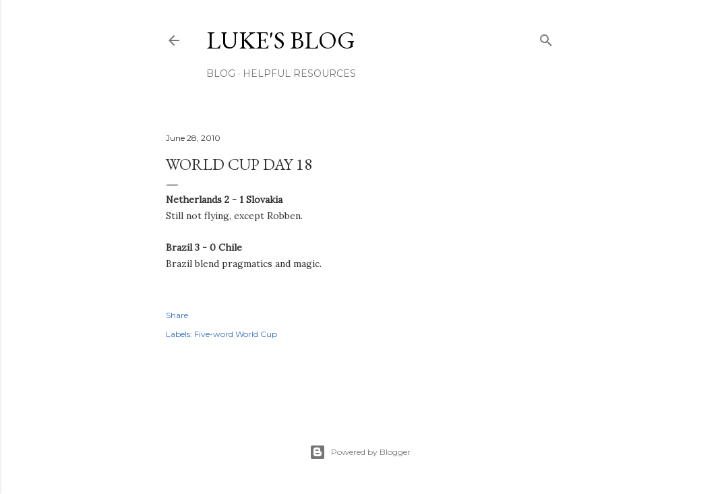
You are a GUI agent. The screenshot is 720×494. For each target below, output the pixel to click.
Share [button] (177, 315)
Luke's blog (280, 40)
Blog (220, 73)
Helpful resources (299, 73)
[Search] (546, 37)
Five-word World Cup (235, 334)
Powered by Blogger (360, 452)
